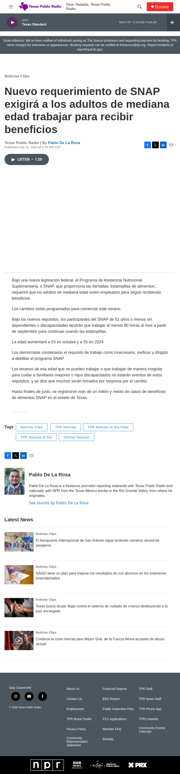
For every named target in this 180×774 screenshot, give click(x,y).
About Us (73, 689)
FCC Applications (115, 719)
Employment (75, 709)
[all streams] (173, 22)
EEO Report (111, 699)
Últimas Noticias (77, 437)
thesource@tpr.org (132, 45)
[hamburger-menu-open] (11, 6)
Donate (162, 6)
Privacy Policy (76, 729)
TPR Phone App (150, 709)
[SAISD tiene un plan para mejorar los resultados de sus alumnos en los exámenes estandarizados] (18, 574)
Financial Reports (115, 689)
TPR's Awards (148, 719)
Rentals (108, 739)
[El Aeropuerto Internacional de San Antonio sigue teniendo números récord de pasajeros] (18, 541)
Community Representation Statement (77, 741)
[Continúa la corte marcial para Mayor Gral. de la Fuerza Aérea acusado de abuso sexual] (18, 640)
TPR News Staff (150, 699)
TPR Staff (145, 689)
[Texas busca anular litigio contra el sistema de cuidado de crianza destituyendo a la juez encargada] (18, 607)
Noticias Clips (16, 76)
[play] (12, 22)
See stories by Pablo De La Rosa (58, 502)
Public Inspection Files (118, 709)
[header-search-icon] (139, 7)
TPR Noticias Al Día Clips (108, 427)
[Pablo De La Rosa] (14, 481)
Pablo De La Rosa (64, 143)
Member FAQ (112, 729)
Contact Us (74, 699)
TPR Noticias (65, 427)
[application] (90, 220)
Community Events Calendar (152, 729)
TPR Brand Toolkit (79, 719)
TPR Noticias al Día (36, 437)
